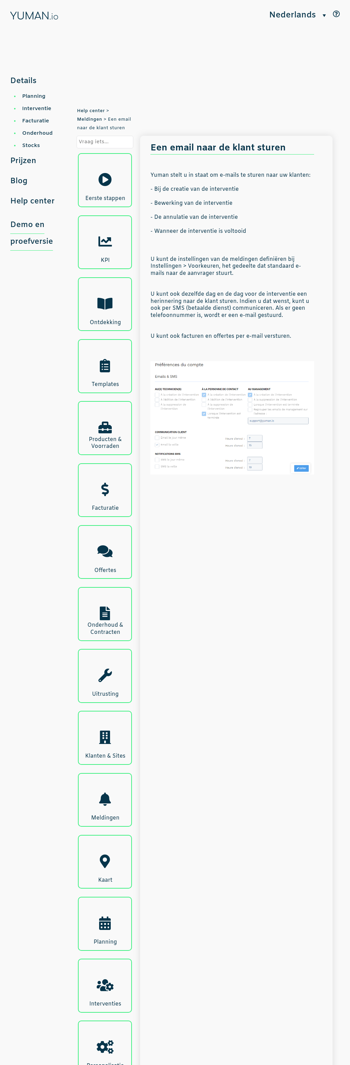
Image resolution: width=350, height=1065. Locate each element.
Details (23, 81)
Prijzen (23, 161)
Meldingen (89, 119)
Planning (33, 96)
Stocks (31, 145)
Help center (32, 201)
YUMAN (34, 16)
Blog (18, 181)
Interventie (36, 108)
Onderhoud (37, 133)
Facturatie (35, 120)
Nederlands (292, 15)
